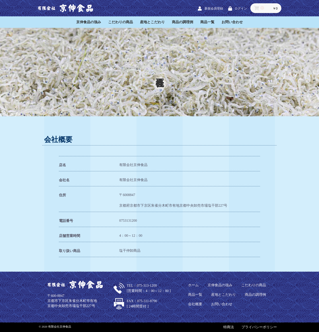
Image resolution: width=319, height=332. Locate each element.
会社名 (64, 180)
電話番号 (66, 221)
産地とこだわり (152, 22)
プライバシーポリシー (259, 327)
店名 (62, 165)
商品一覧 (207, 22)
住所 (62, 195)
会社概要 (195, 304)
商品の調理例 (182, 22)
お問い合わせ (232, 22)
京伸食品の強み (88, 22)
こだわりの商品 (120, 22)
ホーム (193, 285)
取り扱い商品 (69, 251)
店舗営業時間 (69, 236)
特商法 (228, 327)
